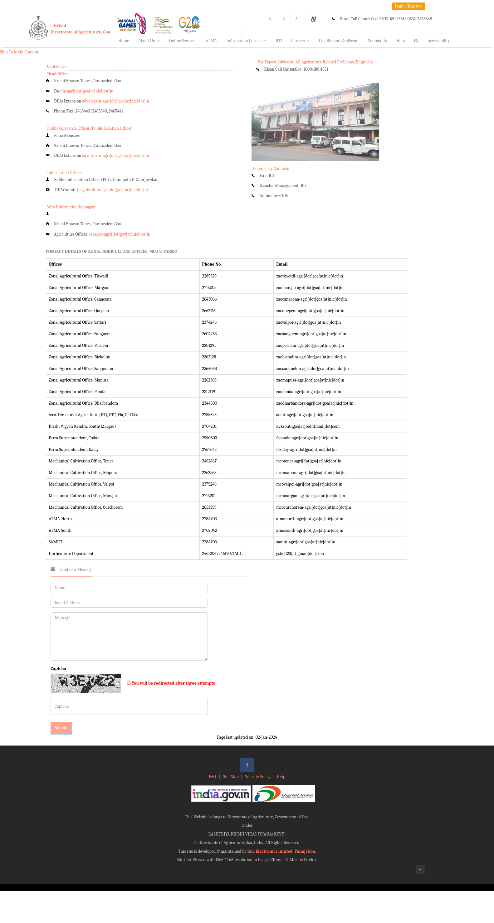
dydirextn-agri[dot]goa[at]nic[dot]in (116, 101)
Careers (300, 40)
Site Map (231, 776)
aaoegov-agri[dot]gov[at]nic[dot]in (119, 234)
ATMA (211, 40)
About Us (149, 40)
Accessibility (439, 40)
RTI (279, 40)
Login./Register (408, 6)
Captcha (58, 668)
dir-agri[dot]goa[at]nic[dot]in (86, 91)
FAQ (213, 776)
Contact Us (377, 40)
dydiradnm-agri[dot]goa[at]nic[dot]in (114, 189)
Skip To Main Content (19, 52)
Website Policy (258, 776)
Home (123, 40)
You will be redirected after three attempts (173, 683)
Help (400, 40)
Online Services (182, 40)
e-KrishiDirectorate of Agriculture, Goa (80, 29)
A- (270, 19)
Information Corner (246, 40)
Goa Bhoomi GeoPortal (338, 40)
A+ (297, 19)
